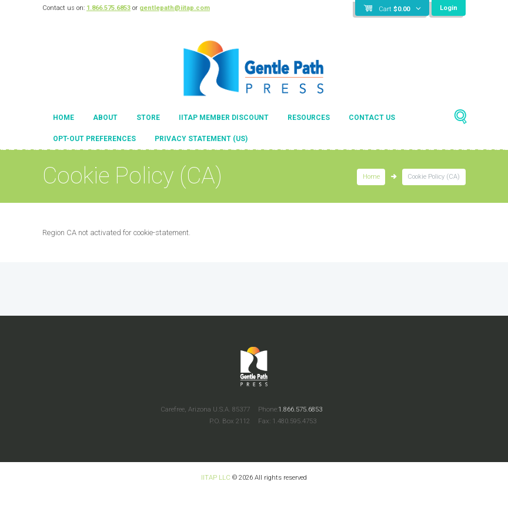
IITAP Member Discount (224, 117)
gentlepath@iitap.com (174, 8)
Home (63, 117)
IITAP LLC (215, 477)
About (105, 117)
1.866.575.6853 (108, 8)
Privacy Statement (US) (201, 139)
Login (448, 8)
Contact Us (372, 117)
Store (148, 117)
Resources (309, 117)
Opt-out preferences (94, 139)
